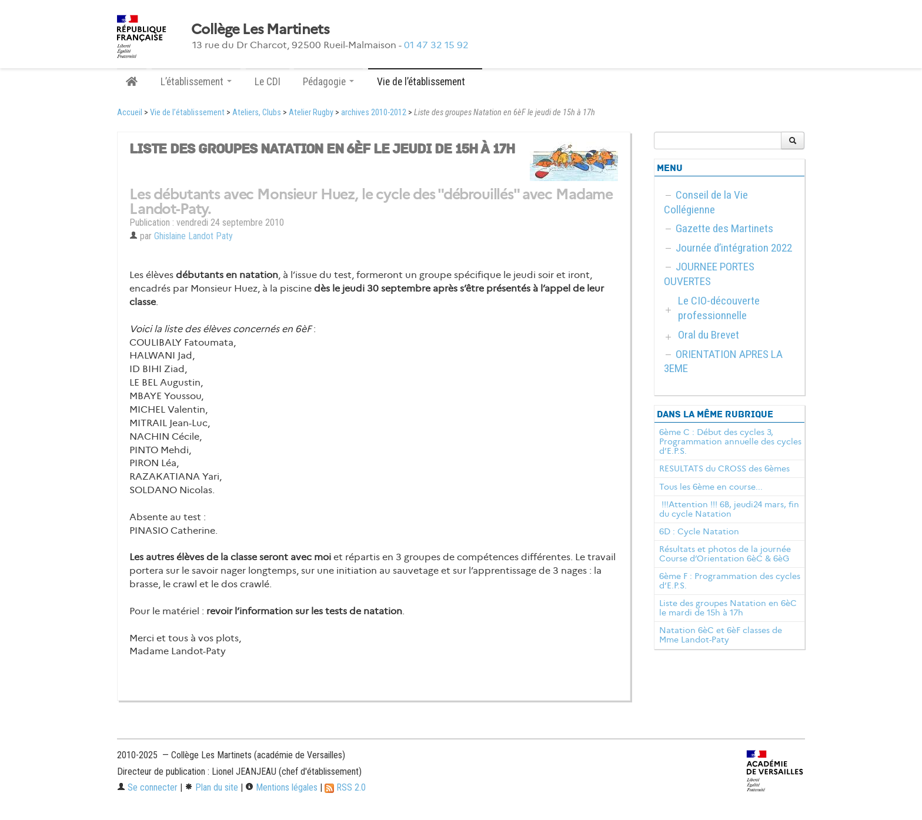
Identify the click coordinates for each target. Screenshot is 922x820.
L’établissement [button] (196, 82)
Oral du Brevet (708, 335)
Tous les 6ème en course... (711, 486)
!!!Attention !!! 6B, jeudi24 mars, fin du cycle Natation (729, 509)
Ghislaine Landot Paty (193, 236)
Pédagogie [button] (328, 82)
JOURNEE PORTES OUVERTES (709, 274)
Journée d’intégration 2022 (734, 248)
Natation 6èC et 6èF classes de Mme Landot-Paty (720, 635)
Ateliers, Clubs (256, 113)
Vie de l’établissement (187, 113)
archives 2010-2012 (373, 113)
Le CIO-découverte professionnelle (719, 308)
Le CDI (267, 82)
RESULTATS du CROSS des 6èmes (724, 468)
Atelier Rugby (311, 113)
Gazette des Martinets (724, 228)
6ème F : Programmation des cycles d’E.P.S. (729, 581)
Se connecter (147, 787)
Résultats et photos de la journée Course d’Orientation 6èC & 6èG (725, 554)
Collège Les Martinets (260, 29)
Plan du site (211, 787)
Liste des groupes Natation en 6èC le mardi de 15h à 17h (728, 608)
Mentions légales (281, 787)
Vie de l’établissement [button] (425, 82)
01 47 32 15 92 (436, 45)
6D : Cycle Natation (699, 531)
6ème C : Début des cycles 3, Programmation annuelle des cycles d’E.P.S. (730, 441)
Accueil (129, 113)
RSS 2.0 (345, 787)
